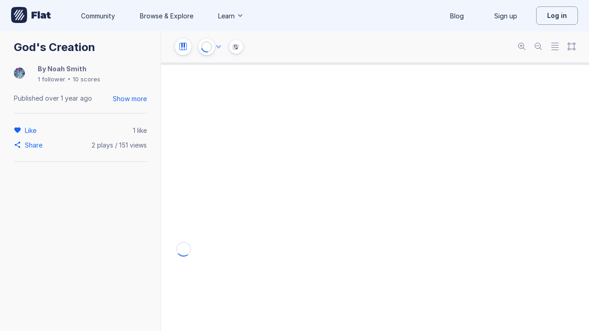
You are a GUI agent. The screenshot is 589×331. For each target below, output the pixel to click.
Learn (231, 16)
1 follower (51, 79)
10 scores (86, 79)
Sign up (505, 16)
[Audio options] (218, 47)
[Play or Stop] (206, 47)
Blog (457, 16)
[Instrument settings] (183, 47)
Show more (130, 99)
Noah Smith (67, 69)
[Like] (32, 130)
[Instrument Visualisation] (236, 47)
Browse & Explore (166, 16)
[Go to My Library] (31, 15)
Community (98, 16)
